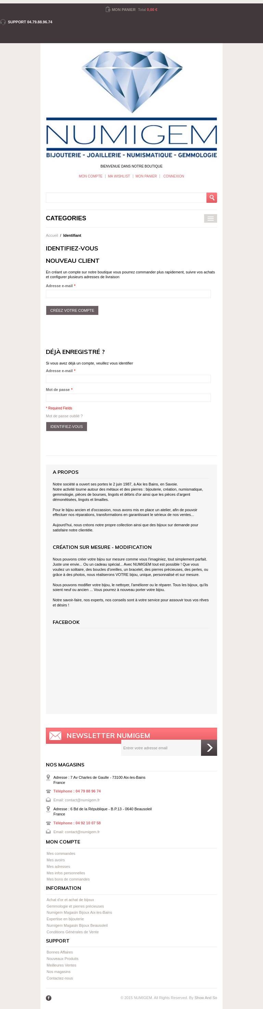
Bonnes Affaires (60, 952)
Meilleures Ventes (61, 965)
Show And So (206, 998)
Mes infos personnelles (66, 873)
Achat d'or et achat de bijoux (70, 900)
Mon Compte (90, 176)
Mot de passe (58, 389)
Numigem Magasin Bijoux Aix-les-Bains (79, 912)
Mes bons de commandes (68, 879)
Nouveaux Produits (62, 959)
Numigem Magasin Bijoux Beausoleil (77, 925)
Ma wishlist (119, 176)
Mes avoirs (56, 860)
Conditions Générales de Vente (73, 932)
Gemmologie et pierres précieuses (75, 906)
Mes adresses (58, 866)
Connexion (173, 176)
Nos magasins (59, 972)
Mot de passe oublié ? (64, 416)
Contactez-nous (60, 978)
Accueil (52, 235)
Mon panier (146, 176)
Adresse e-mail (59, 285)
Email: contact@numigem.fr (76, 800)
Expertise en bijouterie (65, 919)
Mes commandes (61, 853)
